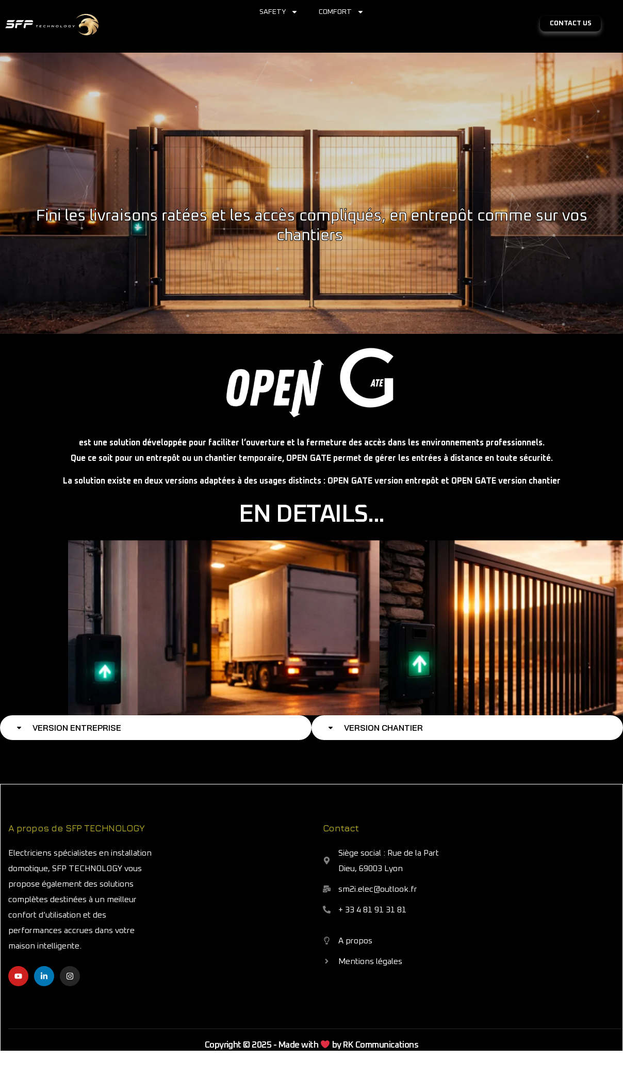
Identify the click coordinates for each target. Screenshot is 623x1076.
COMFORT (341, 12)
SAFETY (278, 12)
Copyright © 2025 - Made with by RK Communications (312, 1045)
